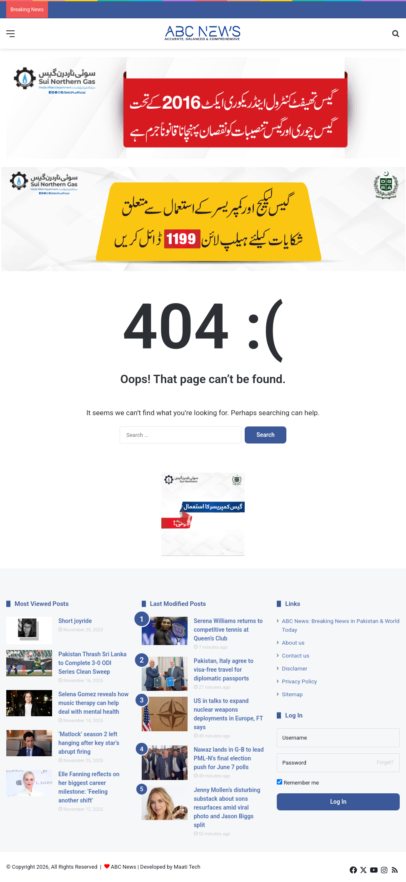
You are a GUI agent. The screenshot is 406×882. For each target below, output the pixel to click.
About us (293, 642)
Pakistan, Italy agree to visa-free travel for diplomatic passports (223, 670)
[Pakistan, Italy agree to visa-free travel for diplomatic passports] (165, 674)
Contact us (295, 655)
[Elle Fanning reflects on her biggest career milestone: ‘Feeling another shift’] (29, 783)
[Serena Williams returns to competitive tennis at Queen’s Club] (165, 631)
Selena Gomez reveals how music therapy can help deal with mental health (93, 703)
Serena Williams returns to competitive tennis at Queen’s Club (228, 630)
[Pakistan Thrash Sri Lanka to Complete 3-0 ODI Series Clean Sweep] (29, 663)
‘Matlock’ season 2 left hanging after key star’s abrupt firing (88, 743)
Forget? (385, 762)
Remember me (298, 782)
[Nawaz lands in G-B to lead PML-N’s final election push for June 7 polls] (165, 762)
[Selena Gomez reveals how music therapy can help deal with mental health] (29, 703)
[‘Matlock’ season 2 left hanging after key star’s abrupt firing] (29, 743)
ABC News (123, 867)
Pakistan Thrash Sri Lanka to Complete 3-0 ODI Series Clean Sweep (92, 663)
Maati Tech (187, 867)
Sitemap (292, 694)
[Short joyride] (29, 630)
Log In (338, 801)
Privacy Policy (299, 681)
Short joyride (75, 621)
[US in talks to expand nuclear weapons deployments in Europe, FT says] (165, 714)
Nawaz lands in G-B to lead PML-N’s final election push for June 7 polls (229, 758)
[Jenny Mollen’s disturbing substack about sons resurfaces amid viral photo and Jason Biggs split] (165, 803)
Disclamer (294, 668)
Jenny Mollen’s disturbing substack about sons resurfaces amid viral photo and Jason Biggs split (227, 807)
